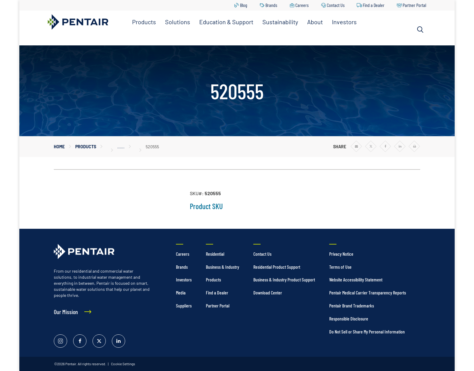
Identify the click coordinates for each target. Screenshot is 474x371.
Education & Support (226, 21)
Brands (271, 5)
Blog (243, 5)
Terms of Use (340, 267)
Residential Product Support (276, 267)
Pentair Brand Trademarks (351, 305)
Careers (302, 5)
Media (181, 292)
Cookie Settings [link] (122, 364)
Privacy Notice (341, 254)
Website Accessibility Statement (355, 279)
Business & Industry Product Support (284, 279)
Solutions (177, 21)
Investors (344, 21)
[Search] (420, 30)
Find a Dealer (374, 5)
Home (59, 146)
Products (144, 21)
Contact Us (336, 5)
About (315, 21)
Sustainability (280, 21)
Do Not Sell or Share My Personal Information (367, 331)
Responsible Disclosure (348, 318)
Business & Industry (222, 267)
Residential (215, 254)
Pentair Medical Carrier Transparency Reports (367, 292)
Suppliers (184, 305)
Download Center (267, 292)
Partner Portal (414, 5)
